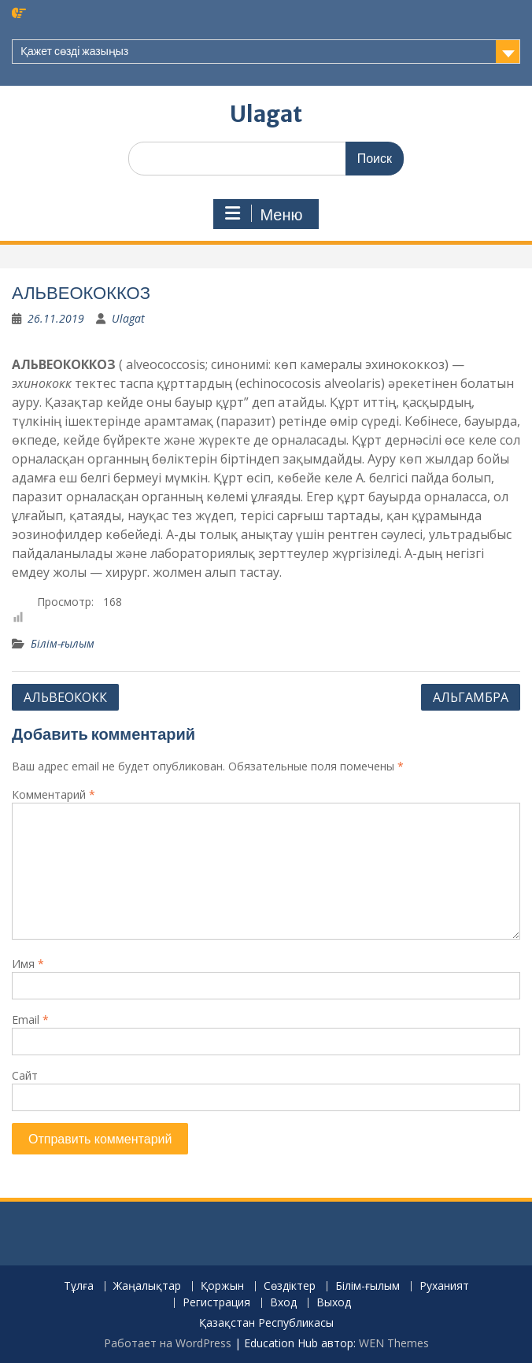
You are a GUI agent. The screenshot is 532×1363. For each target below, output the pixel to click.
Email (30, 1019)
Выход (333, 1303)
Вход (283, 1303)
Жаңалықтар (147, 1286)
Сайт (25, 1075)
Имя (28, 963)
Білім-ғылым (62, 643)
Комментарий (53, 794)
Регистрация (216, 1303)
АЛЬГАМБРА (470, 697)
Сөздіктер (290, 1286)
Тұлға (79, 1286)
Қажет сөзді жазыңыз (74, 51)
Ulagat (266, 114)
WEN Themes (394, 1342)
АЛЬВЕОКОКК (65, 697)
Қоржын (222, 1286)
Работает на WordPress (167, 1342)
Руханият (444, 1286)
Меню (263, 214)
